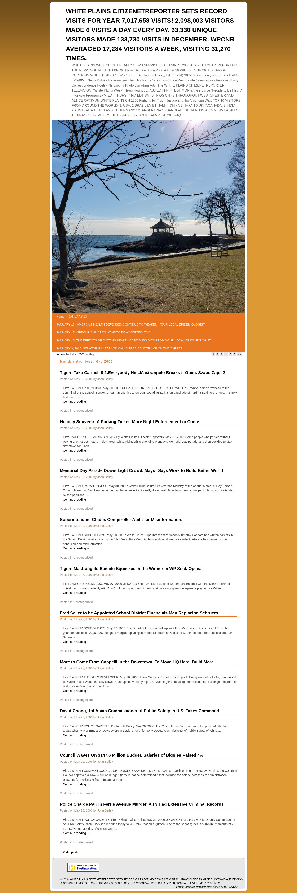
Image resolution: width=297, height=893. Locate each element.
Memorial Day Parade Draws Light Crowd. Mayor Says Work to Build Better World (141, 470)
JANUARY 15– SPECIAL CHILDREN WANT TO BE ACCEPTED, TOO (103, 332)
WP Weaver (230, 886)
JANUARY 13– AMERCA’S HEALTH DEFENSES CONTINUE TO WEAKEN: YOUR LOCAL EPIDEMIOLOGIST (130, 324)
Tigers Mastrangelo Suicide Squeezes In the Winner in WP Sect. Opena (131, 568)
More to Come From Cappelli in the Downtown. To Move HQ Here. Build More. (137, 662)
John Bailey (105, 379)
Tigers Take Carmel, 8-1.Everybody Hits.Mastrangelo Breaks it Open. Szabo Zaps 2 (142, 372)
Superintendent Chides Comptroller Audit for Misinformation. (121, 519)
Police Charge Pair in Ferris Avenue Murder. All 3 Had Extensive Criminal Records (142, 804)
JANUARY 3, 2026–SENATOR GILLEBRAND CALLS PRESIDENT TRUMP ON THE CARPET (119, 348)
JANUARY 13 (78, 316)
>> (239, 354)
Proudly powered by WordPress (194, 886)
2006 (81, 354)
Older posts (69, 852)
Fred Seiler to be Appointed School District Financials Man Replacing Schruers (139, 613)
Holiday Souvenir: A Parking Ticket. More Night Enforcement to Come (129, 421)
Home (60, 316)
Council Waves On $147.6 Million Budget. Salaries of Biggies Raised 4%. (132, 755)
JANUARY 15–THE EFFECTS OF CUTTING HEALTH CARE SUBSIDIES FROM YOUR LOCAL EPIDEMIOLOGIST (133, 340)
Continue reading (76, 401)
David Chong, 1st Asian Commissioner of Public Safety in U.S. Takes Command (139, 710)
